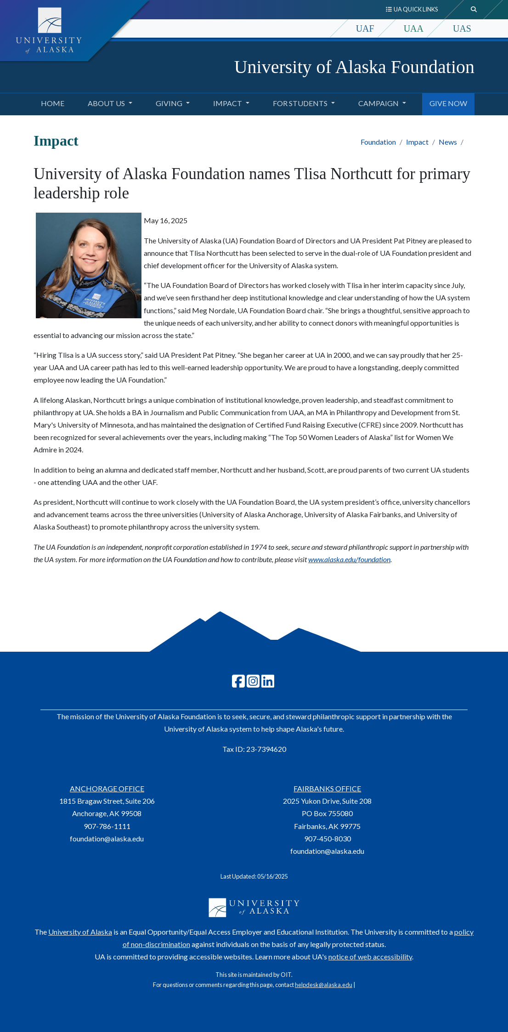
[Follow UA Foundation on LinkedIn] (267, 683)
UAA (413, 28)
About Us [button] (106, 103)
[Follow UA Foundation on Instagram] (253, 683)
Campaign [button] (378, 103)
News (448, 141)
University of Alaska (80, 931)
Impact (417, 141)
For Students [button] (300, 103)
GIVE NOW (446, 101)
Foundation (378, 141)
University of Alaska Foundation (354, 66)
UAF (365, 28)
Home (50, 101)
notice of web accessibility (370, 956)
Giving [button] (169, 103)
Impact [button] (227, 103)
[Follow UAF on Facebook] (238, 683)
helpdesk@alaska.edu (323, 984)
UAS (462, 28)
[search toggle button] (474, 9)
